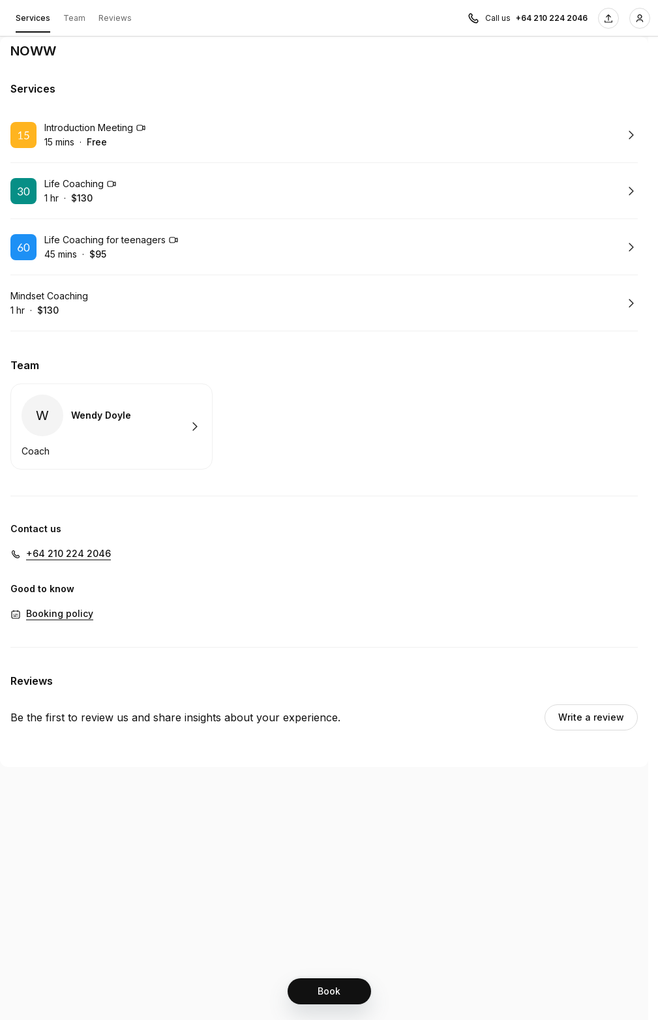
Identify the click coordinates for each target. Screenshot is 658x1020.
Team (74, 18)
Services (33, 20)
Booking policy (59, 613)
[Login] (639, 18)
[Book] (329, 991)
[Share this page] (608, 18)
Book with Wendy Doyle (111, 426)
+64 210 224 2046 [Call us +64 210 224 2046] (552, 18)
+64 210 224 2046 (68, 553)
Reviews (115, 18)
